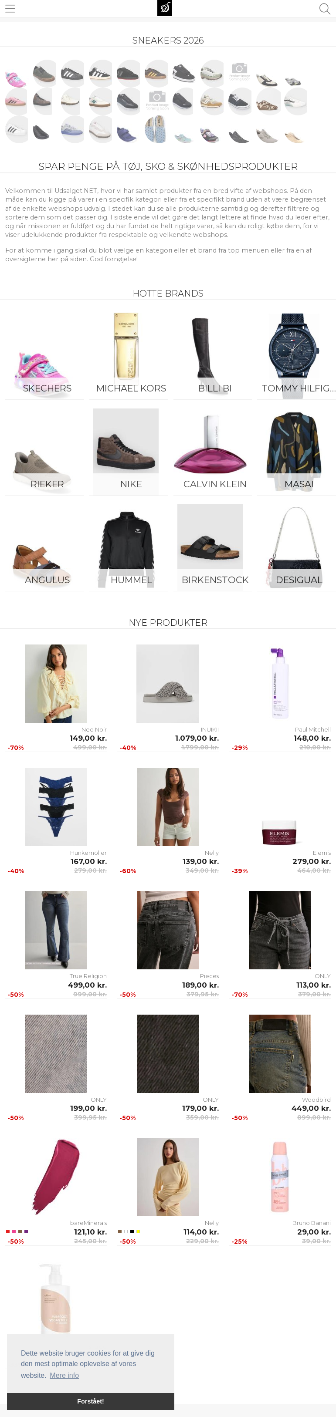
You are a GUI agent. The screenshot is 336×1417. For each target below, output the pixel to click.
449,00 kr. (311, 1108)
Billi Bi (215, 388)
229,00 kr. (202, 1241)
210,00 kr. (315, 747)
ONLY (323, 975)
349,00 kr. (202, 870)
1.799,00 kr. (200, 747)
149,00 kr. (88, 738)
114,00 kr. (201, 1232)
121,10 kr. (90, 1232)
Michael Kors (131, 388)
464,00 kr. (314, 870)
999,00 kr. (90, 994)
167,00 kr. (89, 861)
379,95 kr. (203, 994)
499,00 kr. (90, 747)
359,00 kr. (202, 1117)
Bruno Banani (311, 1222)
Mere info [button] (64, 1375)
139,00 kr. (201, 861)
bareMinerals (88, 1222)
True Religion (88, 975)
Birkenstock (215, 579)
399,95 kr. (90, 1117)
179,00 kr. (200, 1108)
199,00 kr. (88, 1108)
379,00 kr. (314, 994)
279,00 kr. (90, 870)
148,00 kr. (312, 738)
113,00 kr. (313, 985)
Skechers (47, 388)
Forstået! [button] (90, 1401)
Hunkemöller (88, 852)
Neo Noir (94, 729)
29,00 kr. (314, 1232)
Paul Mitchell (313, 729)
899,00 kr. (314, 1117)
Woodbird (316, 1099)
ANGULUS (47, 579)
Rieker (47, 484)
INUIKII (210, 729)
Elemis (322, 852)
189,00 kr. (200, 985)
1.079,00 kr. (197, 738)
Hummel (131, 579)
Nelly (212, 852)
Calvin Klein (215, 484)
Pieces (209, 975)
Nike (131, 484)
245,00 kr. (90, 1241)
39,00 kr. (316, 1241)
